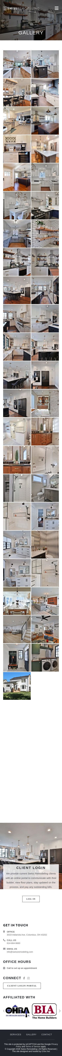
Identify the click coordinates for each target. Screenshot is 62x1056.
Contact (46, 1034)
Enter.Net (46, 1051)
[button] (31, 899)
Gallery (31, 1034)
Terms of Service (33, 1046)
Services (15, 1034)
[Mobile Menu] (57, 8)
